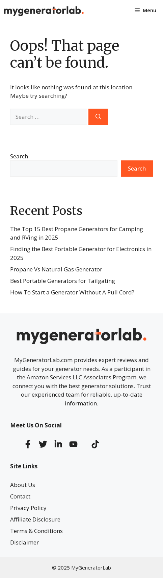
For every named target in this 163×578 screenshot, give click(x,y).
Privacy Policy (28, 508)
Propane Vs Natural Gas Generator (56, 269)
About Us (22, 485)
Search (19, 156)
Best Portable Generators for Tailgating (62, 281)
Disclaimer (24, 542)
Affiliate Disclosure (35, 519)
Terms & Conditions (36, 531)
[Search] (98, 117)
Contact (20, 496)
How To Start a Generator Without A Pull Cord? (72, 292)
